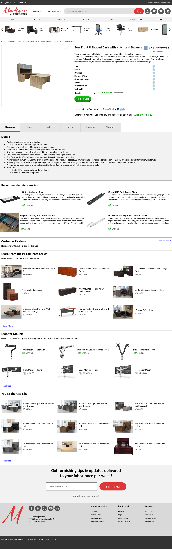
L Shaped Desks (42, 29)
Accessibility (32, 539)
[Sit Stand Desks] (76, 34)
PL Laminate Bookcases (32, 290)
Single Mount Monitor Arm (33, 349)
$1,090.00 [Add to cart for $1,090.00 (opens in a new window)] (85, 373)
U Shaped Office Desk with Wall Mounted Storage (36, 310)
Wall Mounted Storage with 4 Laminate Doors (91, 290)
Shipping (90, 127)
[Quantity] (97, 93)
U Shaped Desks (20, 29)
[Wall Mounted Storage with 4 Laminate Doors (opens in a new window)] (67, 296)
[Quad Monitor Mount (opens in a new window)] (67, 378)
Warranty (110, 127)
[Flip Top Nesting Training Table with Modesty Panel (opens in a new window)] (67, 317)
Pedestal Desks (64, 29)
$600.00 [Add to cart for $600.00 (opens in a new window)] (28, 373)
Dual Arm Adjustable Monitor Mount (93, 349)
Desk (32, 41)
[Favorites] (161, 13)
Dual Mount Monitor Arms (144, 349)
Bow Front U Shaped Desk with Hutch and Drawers (55, 41)
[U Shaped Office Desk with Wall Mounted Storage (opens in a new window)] (11, 318)
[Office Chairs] (98, 34)
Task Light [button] (78, 89)
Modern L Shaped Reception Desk (149, 290)
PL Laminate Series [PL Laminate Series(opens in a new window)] (156, 51)
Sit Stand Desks (86, 29)
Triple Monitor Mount (32, 370)
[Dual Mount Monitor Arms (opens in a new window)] (122, 360)
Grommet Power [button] (81, 79)
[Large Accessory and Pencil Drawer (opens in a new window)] (9, 231)
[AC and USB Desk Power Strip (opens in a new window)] (96, 205)
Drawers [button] (78, 73)
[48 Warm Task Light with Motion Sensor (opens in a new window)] (96, 228)
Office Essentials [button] (53, 11)
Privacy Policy (44, 539)
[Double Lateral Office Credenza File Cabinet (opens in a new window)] (67, 276)
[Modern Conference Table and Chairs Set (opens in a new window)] (11, 277)
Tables (159, 19)
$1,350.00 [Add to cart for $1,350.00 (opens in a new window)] (141, 373)
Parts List (50, 127)
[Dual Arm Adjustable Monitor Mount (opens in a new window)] (66, 360)
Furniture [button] (36, 11)
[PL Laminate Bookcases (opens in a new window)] (11, 300)
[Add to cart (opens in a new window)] (27, 205)
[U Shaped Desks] (10, 34)
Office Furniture (23, 41)
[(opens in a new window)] (156, 48)
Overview (10, 127)
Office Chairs (61, 19)
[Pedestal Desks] (54, 34)
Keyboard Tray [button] (80, 76)
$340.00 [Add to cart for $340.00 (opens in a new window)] (139, 353)
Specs (30, 127)
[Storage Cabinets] (165, 34)
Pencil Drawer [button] (80, 85)
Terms (53, 539)
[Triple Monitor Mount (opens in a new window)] (11, 376)
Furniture (11, 41)
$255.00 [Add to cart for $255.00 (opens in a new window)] (83, 353)
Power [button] (77, 82)
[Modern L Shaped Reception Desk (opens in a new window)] (123, 297)
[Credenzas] (143, 34)
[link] (168, 11)
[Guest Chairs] (121, 34)
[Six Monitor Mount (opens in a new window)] (123, 378)
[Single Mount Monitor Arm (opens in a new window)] (11, 360)
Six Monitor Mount (143, 370)
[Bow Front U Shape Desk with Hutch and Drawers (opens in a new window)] (11, 412)
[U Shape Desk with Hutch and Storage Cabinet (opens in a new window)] (123, 277)
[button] (139, 11)
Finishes (70, 127)
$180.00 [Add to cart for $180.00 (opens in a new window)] (27, 353)
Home (3, 41)
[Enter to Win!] (154, 13)
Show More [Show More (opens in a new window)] (8, 326)
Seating (86, 19)
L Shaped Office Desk (144, 310)
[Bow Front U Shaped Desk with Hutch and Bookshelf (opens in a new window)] (123, 411)
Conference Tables (135, 19)
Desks (12, 19)
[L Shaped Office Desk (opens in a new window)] (123, 318)
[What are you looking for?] (100, 11)
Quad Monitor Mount (88, 370)
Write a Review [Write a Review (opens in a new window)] (164, 240)
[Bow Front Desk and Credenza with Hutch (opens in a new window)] (11, 432)
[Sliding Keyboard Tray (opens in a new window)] (10, 202)
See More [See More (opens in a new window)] (7, 386)
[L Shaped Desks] (32, 34)
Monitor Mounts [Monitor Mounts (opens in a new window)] (12, 334)
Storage (110, 19)
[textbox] (71, 486)
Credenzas (154, 30)
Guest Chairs (130, 29)
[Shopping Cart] (168, 11)
